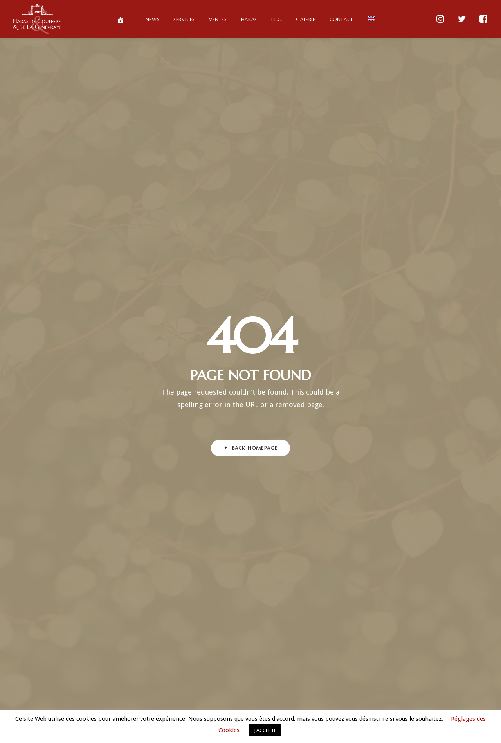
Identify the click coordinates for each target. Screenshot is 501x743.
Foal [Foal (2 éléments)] (350, 484)
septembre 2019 (253, 534)
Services (184, 19)
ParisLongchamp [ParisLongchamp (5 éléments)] (390, 571)
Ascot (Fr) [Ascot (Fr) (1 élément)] (383, 396)
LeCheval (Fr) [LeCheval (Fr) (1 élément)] (363, 546)
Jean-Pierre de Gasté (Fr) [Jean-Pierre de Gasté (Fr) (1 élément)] (373, 521)
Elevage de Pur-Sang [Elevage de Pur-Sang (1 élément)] (360, 471)
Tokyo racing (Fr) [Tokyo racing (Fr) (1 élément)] (417, 646)
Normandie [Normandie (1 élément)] (415, 559)
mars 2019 (253, 567)
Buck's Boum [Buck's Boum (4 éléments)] (390, 408)
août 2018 (254, 599)
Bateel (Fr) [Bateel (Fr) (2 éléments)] (421, 396)
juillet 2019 (253, 545)
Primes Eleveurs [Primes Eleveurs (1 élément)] (406, 584)
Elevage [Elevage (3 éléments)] (410, 459)
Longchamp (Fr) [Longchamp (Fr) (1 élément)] (368, 559)
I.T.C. (276, 19)
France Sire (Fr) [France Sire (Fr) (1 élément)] (389, 484)
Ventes (218, 19)
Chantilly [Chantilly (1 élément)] (430, 408)
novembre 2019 (254, 512)
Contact (341, 19)
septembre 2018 (253, 589)
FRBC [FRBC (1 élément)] (427, 484)
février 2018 (254, 632)
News (152, 19)
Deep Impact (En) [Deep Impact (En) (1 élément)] (363, 446)
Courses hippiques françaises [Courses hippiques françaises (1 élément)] (370, 433)
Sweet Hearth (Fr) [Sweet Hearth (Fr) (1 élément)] (415, 634)
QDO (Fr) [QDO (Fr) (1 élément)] (423, 609)
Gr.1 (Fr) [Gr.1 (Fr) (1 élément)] (426, 496)
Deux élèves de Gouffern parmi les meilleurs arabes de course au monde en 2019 (250, 397)
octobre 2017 (254, 654)
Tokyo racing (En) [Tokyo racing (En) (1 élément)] (361, 646)
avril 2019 (254, 556)
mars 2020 (253, 501)
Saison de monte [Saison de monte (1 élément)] (361, 634)
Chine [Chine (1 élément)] (357, 421)
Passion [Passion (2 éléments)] (363, 584)
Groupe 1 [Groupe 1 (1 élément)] (357, 509)
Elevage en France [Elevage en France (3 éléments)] (420, 471)
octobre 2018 (254, 578)
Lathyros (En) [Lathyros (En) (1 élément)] (366, 534)
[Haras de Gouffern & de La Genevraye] (37, 19)
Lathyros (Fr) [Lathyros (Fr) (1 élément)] (412, 534)
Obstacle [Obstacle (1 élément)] (345, 571)
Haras (249, 19)
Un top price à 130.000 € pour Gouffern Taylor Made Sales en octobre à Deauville (250, 446)
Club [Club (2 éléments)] (385, 421)
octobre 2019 (254, 523)
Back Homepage (250, 217)
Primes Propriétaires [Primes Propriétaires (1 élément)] (389, 596)
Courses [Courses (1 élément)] (417, 421)
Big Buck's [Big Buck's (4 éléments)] (348, 408)
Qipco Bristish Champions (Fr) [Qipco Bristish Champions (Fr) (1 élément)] (389, 621)
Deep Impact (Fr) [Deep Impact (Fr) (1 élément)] (415, 446)
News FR (388, 696)
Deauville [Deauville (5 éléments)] (431, 433)
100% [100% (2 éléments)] (350, 396)
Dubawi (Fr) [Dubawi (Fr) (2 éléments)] (372, 459)
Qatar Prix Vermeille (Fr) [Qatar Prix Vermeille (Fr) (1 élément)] (371, 609)
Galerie (305, 19)
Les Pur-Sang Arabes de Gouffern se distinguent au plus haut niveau (250, 421)
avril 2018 (254, 621)
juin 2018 (254, 610)
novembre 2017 (254, 643)
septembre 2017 (253, 665)
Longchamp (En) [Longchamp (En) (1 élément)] (411, 546)
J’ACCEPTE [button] (265, 730)
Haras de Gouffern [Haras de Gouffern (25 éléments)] (408, 509)
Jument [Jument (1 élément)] (424, 521)
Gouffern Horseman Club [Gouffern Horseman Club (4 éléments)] (371, 496)
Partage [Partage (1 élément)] (434, 571)
